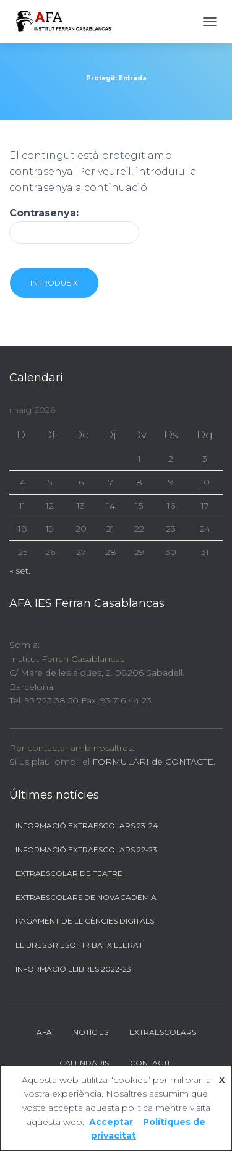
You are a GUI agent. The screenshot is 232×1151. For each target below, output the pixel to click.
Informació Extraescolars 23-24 (86, 825)
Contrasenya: (74, 225)
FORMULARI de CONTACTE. (153, 761)
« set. (19, 570)
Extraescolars (162, 1032)
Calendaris (84, 1063)
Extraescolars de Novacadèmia (86, 897)
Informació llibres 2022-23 (73, 969)
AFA (44, 1032)
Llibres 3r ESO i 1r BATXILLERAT (79, 944)
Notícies (90, 1032)
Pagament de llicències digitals (84, 920)
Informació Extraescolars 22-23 (86, 849)
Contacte (151, 1063)
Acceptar (111, 1122)
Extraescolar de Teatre (68, 873)
